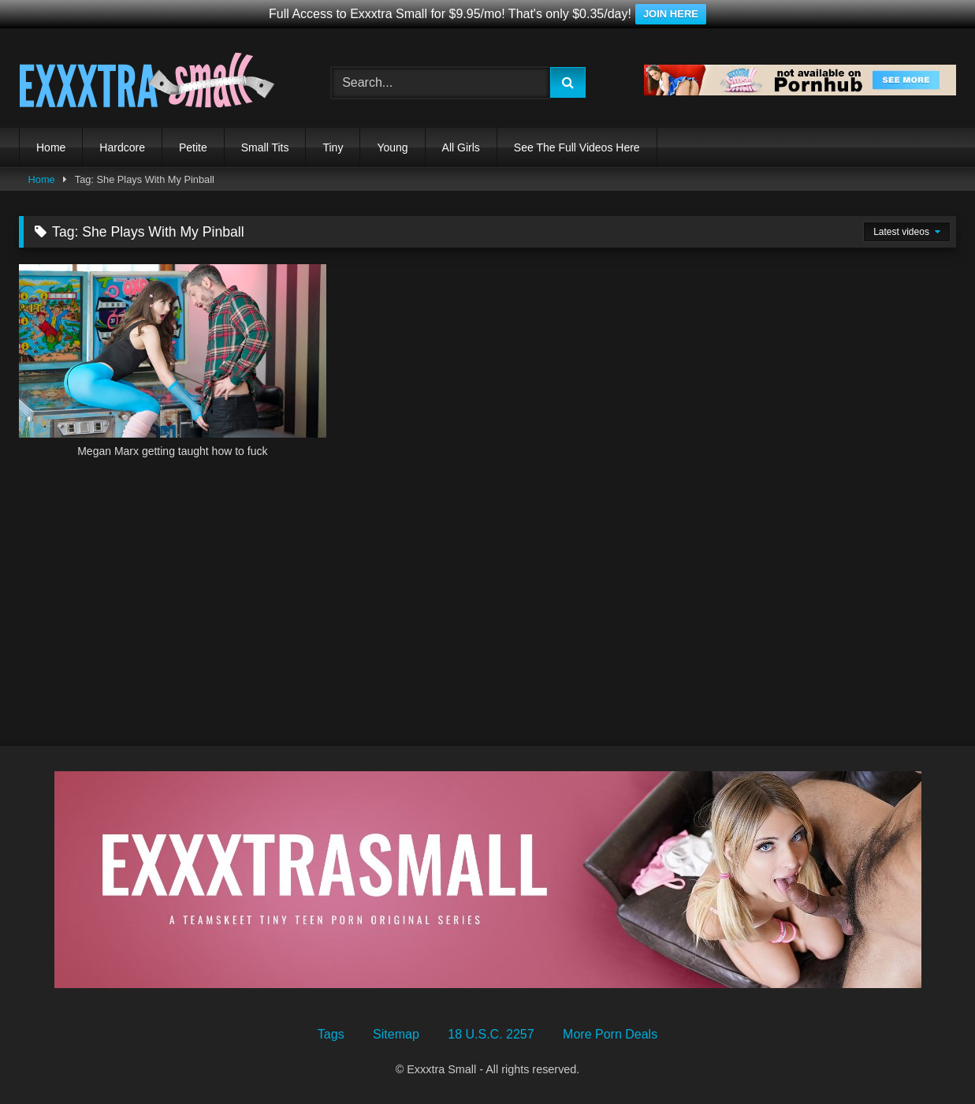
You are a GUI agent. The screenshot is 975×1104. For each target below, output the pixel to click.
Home (50, 147)
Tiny (332, 147)
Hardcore (122, 147)
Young (392, 147)
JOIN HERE (670, 14)
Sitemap (396, 1034)
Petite (193, 147)
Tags (331, 1034)
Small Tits (265, 147)
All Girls (461, 147)
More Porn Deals (610, 1034)
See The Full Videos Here (577, 147)
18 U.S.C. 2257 (491, 1034)
